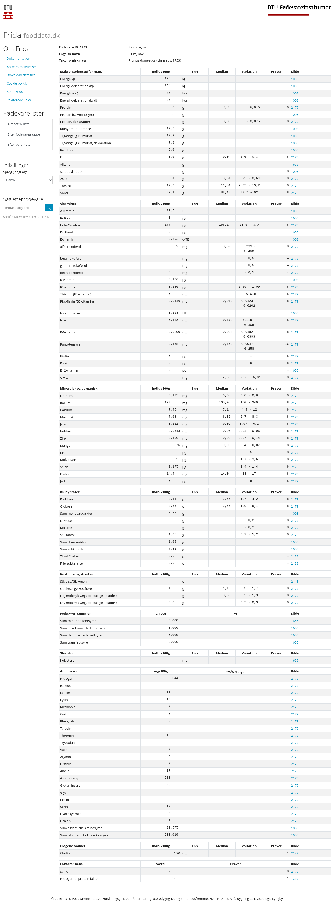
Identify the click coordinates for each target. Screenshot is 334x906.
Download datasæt (21, 75)
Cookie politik (17, 83)
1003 (294, 79)
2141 (294, 581)
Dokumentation (18, 58)
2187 (294, 853)
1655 (294, 164)
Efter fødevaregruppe (24, 134)
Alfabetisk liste (18, 124)
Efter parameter (20, 144)
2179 (294, 107)
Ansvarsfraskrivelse (21, 67)
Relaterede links (19, 100)
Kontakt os (15, 91)
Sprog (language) (15, 172)
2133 (294, 556)
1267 (294, 878)
